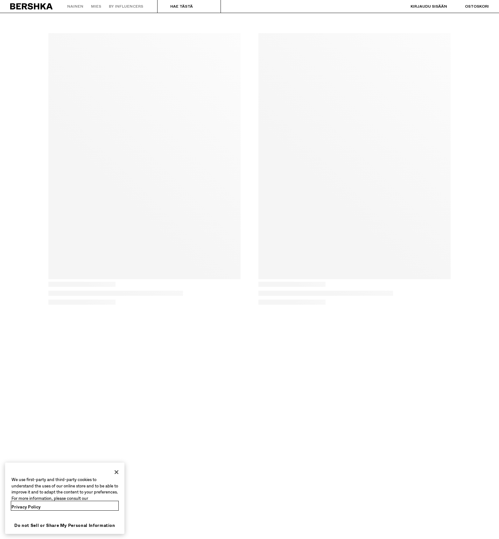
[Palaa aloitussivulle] (31, 6)
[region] (64, 498)
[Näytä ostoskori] (470, 6)
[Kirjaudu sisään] (422, 6)
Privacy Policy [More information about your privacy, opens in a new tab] (26, 507)
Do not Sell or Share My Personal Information (64, 525)
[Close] (116, 472)
